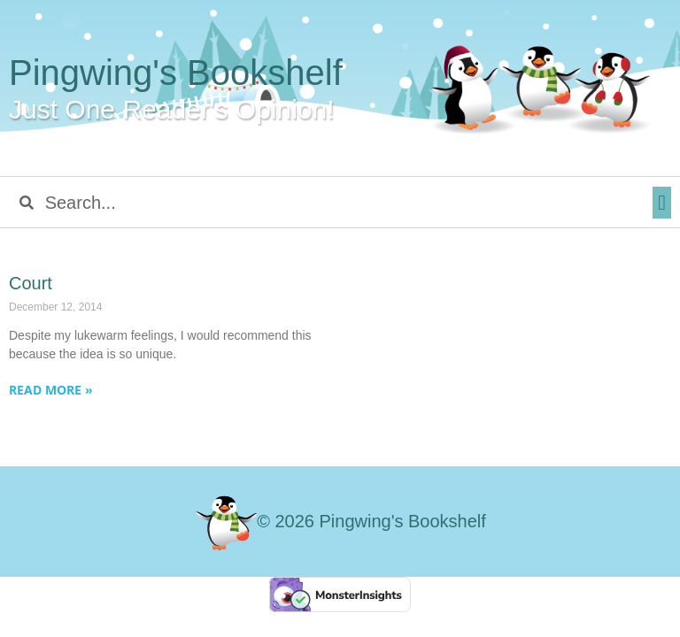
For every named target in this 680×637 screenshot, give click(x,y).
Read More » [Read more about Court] (51, 389)
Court (30, 283)
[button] (662, 203)
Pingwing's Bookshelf (176, 72)
